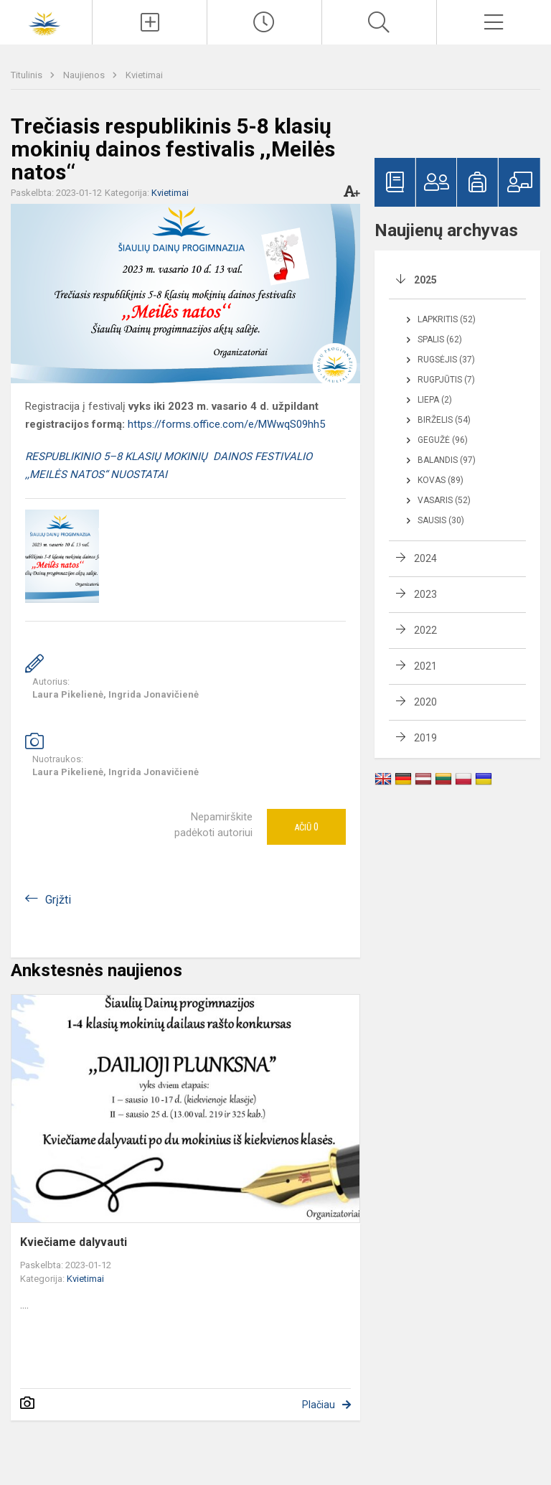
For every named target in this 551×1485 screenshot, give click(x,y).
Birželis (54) (444, 420)
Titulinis (27, 75)
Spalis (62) (440, 339)
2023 (425, 594)
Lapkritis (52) (447, 319)
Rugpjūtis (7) (446, 380)
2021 (425, 666)
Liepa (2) (435, 400)
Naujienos (85, 75)
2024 (425, 558)
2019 (425, 738)
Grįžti (58, 900)
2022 (425, 630)
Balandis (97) (447, 460)
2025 (425, 280)
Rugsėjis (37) (446, 360)
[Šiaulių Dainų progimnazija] (46, 20)
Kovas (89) (440, 480)
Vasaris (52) (444, 500)
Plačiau (318, 1404)
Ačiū (306, 827)
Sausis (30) (441, 520)
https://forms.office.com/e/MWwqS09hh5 (226, 424)
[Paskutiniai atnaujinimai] (264, 22)
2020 (425, 702)
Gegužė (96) (443, 440)
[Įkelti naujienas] (150, 22)
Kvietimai (144, 75)
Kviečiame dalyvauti (73, 1242)
